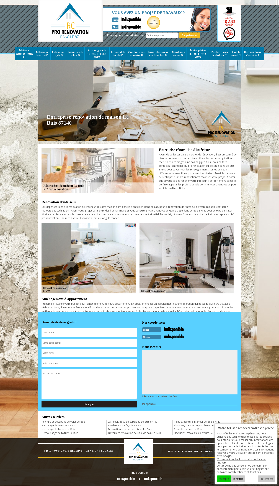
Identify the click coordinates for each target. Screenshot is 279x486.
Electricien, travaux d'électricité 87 (253, 53)
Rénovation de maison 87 (178, 53)
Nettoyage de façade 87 (58, 53)
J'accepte (224, 478)
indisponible (122, 19)
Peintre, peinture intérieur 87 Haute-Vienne (198, 54)
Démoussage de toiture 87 (75, 53)
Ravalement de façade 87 (118, 53)
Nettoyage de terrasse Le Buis (59, 425)
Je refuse (238, 478)
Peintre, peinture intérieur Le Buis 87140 (197, 421)
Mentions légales (100, 450)
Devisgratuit (145, 22)
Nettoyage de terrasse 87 (42, 53)
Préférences (266, 478)
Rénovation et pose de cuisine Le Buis (130, 428)
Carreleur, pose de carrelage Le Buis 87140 (132, 421)
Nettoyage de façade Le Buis (58, 428)
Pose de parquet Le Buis (188, 428)
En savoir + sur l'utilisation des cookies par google (241, 460)
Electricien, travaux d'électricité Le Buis (196, 432)
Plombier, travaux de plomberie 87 (219, 53)
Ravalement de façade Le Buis (125, 425)
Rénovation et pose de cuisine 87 (137, 53)
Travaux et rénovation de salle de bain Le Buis (134, 432)
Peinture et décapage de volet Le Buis (63, 421)
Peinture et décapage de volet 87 (24, 54)
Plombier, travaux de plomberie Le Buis (196, 425)
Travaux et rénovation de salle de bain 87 (158, 53)
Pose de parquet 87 (236, 53)
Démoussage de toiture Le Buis (60, 432)
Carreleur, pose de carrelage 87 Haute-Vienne (97, 54)
